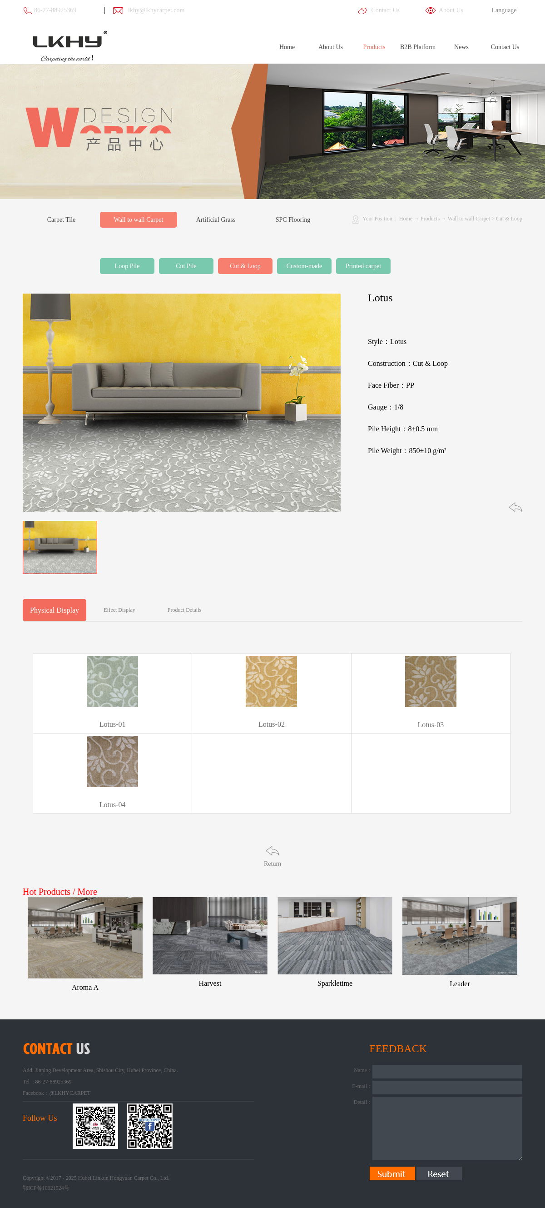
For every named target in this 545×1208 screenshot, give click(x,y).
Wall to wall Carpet (469, 218)
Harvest (210, 983)
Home (287, 47)
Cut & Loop (509, 218)
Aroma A (85, 987)
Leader (460, 984)
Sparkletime (334, 983)
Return (272, 863)
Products (430, 218)
